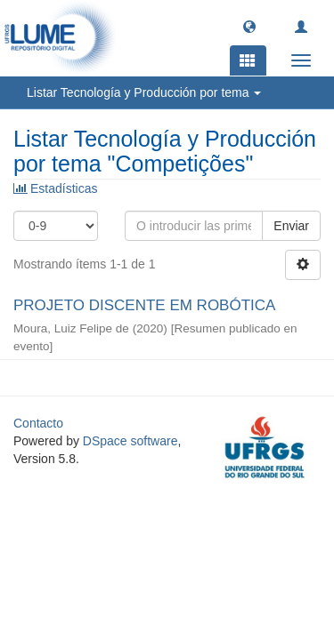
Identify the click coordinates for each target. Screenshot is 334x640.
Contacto (38, 423)
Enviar (291, 226)
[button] (249, 26)
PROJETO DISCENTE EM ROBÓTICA (143, 305)
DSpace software (130, 441)
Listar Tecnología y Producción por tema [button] (144, 92)
